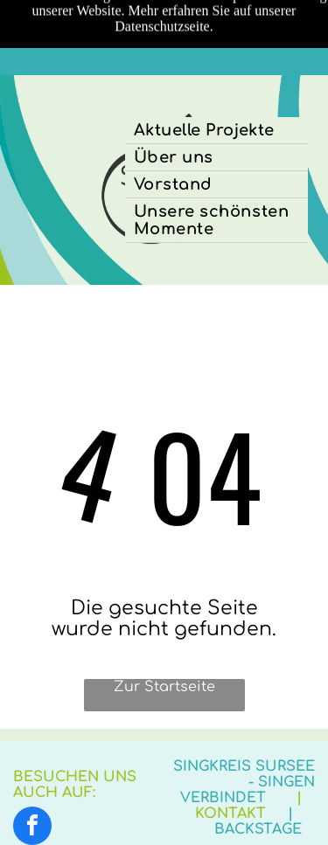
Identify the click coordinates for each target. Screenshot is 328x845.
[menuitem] (216, 130)
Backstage (258, 829)
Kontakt (230, 813)
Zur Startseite (164, 687)
